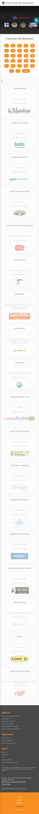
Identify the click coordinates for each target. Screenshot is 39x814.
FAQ (3, 757)
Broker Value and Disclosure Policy (14, 782)
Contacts (19, 810)
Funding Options (6, 719)
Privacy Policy (6, 784)
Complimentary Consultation (10, 726)
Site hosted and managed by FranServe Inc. (14, 788)
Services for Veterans (8, 724)
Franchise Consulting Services (10, 716)
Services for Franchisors (9, 721)
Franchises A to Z (7, 738)
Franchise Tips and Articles (9, 762)
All (26, 71)
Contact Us (5, 755)
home (19, 797)
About (19, 800)
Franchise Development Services (11, 729)
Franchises (19, 806)
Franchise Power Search (8, 743)
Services (19, 803)
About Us (4, 752)
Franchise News (6, 760)
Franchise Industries (7, 740)
